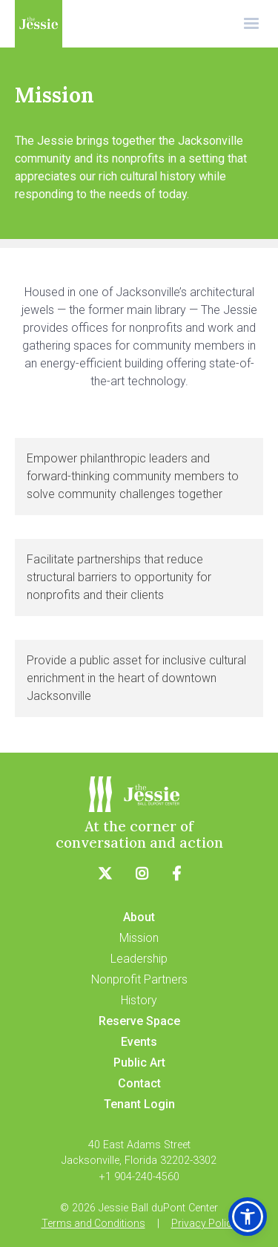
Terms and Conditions (93, 1223)
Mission (139, 938)
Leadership (139, 959)
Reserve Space (139, 1021)
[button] (251, 24)
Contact (139, 1083)
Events (139, 1042)
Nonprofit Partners (139, 979)
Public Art (139, 1062)
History (139, 1000)
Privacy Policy (204, 1223)
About (139, 917)
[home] (38, 24)
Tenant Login (139, 1104)
